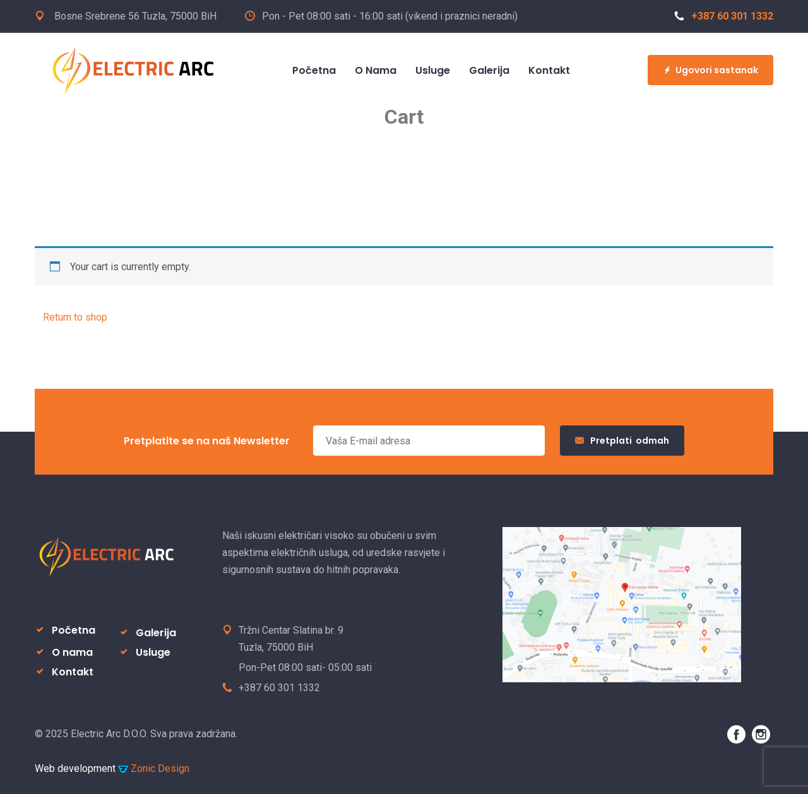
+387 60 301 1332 (723, 16)
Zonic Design (153, 768)
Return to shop (75, 317)
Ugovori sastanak (710, 70)
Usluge (153, 652)
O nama (72, 652)
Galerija (156, 632)
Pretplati (622, 440)
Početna (73, 630)
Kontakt (72, 672)
